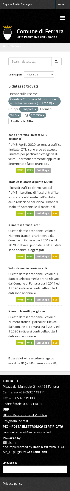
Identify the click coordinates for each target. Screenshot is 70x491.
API (22, 363)
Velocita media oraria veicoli (27, 268)
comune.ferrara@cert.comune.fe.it (27, 432)
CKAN (9, 443)
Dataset (17, 46)
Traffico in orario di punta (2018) (30, 182)
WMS (20, 170)
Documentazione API (44, 363)
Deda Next (41, 446)
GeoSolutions (37, 451)
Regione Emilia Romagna (17, 4)
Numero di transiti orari (24, 225)
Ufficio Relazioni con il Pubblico (25, 415)
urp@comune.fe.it (15, 420)
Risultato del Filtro (22, 121)
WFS (30, 170)
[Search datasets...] (30, 61)
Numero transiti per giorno (26, 311)
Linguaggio (9, 463)
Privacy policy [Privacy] (12, 483)
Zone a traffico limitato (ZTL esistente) (27, 137)
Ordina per (14, 74)
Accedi (61, 4)
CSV (55, 213)
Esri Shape (42, 170)
